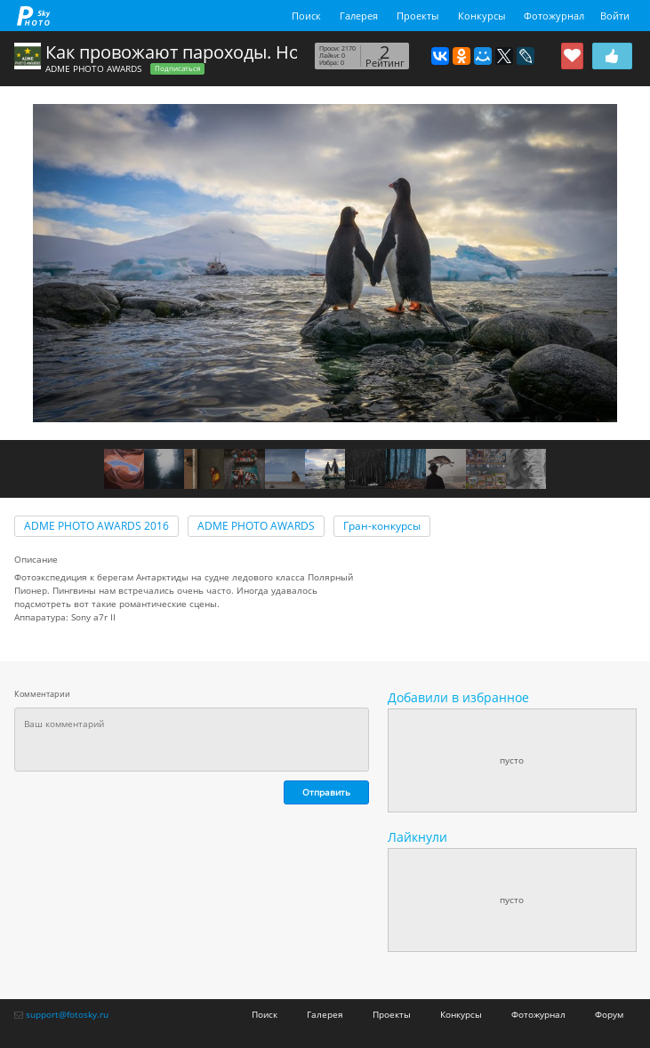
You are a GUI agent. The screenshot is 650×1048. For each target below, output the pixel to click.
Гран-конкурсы (382, 525)
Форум (609, 1014)
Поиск (306, 15)
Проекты (417, 15)
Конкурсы (481, 15)
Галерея (359, 15)
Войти (615, 15)
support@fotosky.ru (67, 1014)
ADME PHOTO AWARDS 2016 (96, 525)
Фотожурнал (554, 15)
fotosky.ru (33, 15)
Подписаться (177, 68)
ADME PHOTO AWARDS (93, 68)
